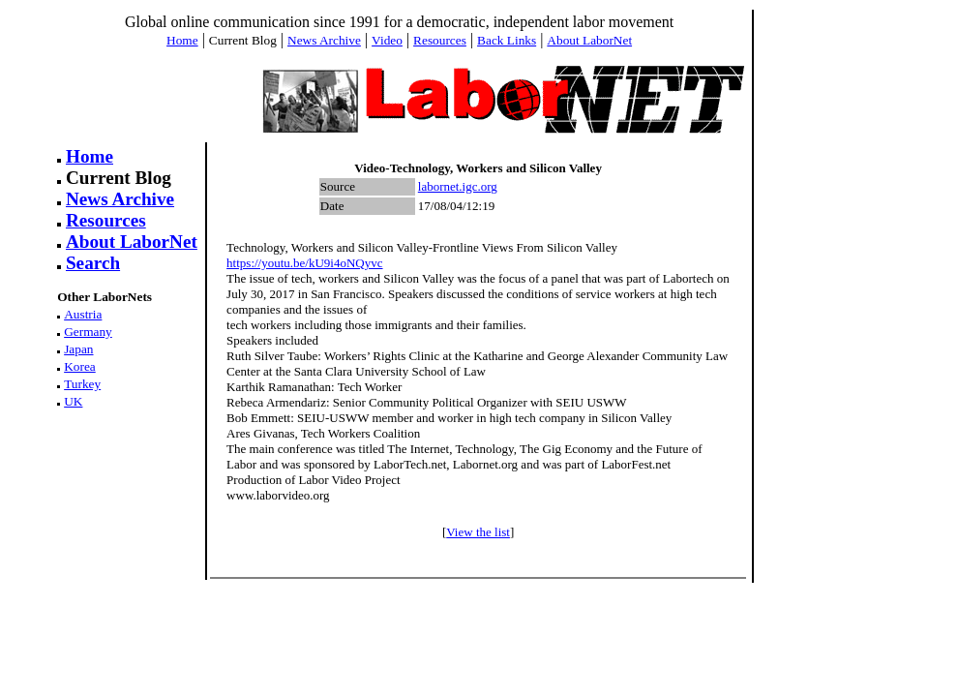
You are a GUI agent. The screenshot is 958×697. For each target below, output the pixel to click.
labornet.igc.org (457, 186)
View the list (478, 532)
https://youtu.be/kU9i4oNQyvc (304, 263)
